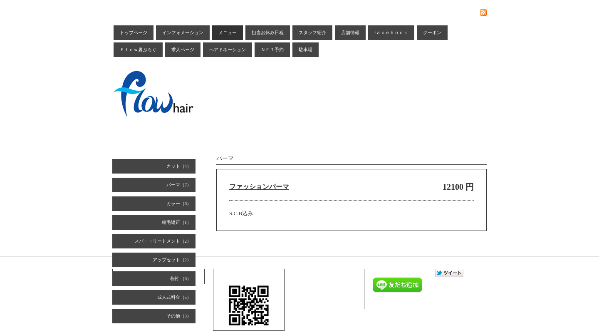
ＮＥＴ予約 (272, 49)
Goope (402, 314)
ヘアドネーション (227, 49)
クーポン (432, 32)
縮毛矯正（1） (177, 222)
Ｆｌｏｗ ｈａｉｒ (407, 303)
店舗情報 (350, 32)
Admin (417, 314)
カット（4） (179, 166)
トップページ (133, 32)
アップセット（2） (172, 259)
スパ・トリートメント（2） (163, 240)
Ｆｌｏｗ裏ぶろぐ (138, 49)
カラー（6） (179, 203)
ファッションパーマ (259, 186)
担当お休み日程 (268, 32)
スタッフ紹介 (312, 32)
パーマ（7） (179, 184)
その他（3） (179, 315)
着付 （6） (180, 278)
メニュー (227, 32)
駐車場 (305, 49)
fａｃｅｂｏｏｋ (391, 32)
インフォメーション (182, 32)
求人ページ (182, 49)
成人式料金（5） (174, 297)
